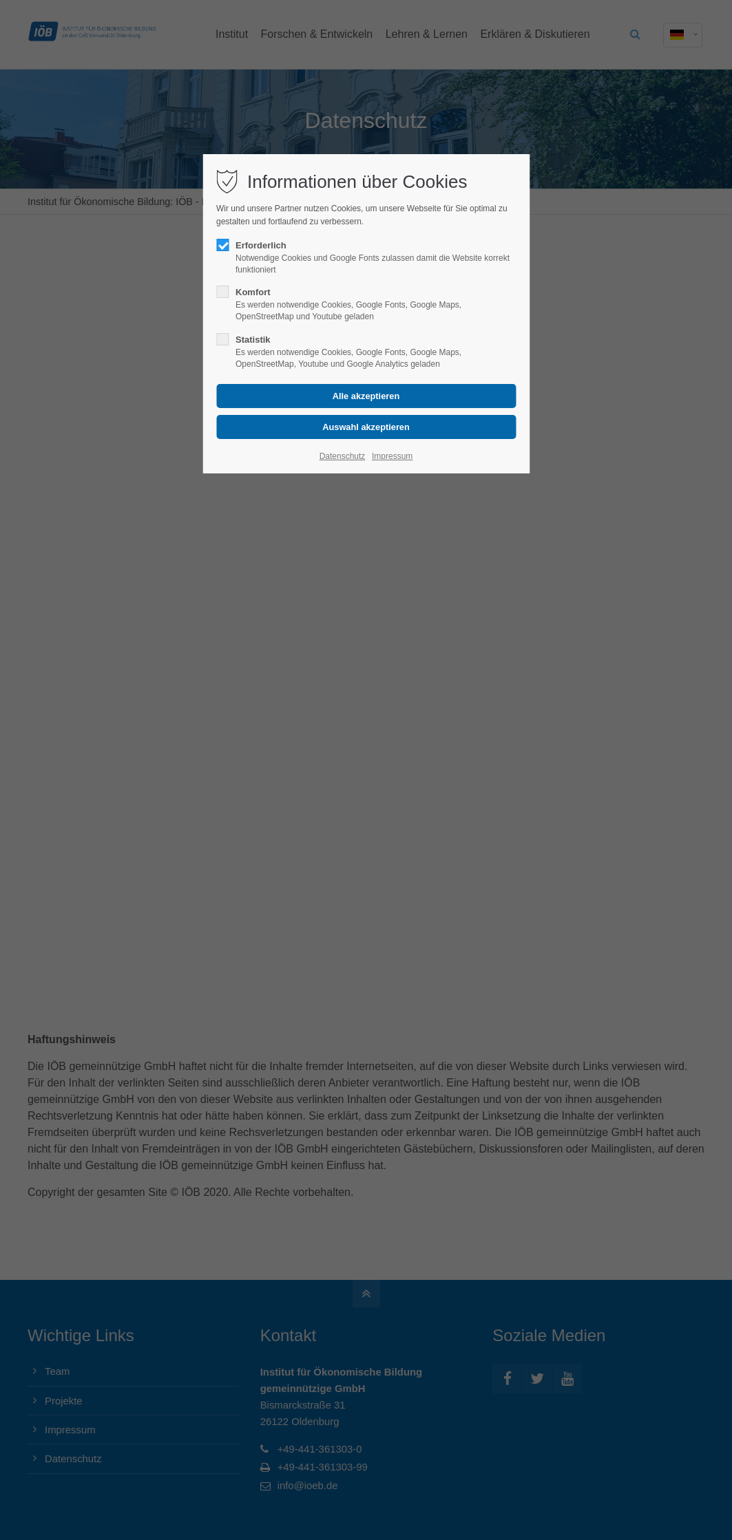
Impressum (392, 456)
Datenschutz (343, 456)
